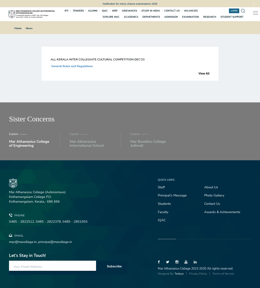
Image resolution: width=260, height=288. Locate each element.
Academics (131, 17)
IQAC (105, 10)
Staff (161, 187)
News (29, 28)
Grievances (129, 10)
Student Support (231, 17)
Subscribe (114, 266)
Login (234, 10)
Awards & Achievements (222, 212)
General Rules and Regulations (72, 66)
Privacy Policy (198, 274)
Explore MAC (111, 17)
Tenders (78, 10)
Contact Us (212, 204)
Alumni (93, 10)
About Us (211, 187)
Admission (171, 17)
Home (17, 28)
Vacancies (191, 10)
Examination (190, 17)
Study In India (150, 10)
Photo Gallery (214, 195)
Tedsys (179, 274)
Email (16, 235)
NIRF (115, 10)
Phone (17, 215)
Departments (151, 17)
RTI (66, 10)
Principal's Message (172, 195)
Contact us (172, 10)
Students (164, 204)
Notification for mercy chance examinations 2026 (130, 3)
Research (209, 17)
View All (204, 73)
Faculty (163, 212)
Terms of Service (223, 274)
